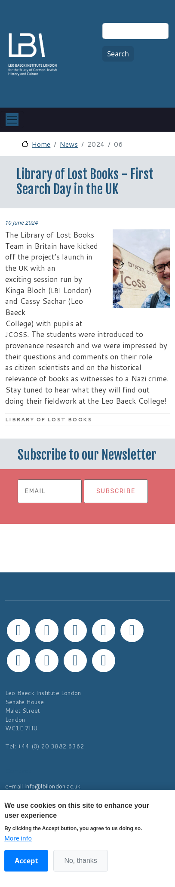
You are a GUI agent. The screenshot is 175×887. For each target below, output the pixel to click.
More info (18, 838)
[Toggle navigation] (12, 119)
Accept (26, 860)
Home (41, 144)
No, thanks (80, 860)
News (69, 144)
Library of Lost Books (48, 419)
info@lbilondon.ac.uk (52, 786)
